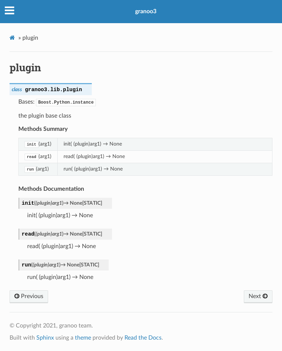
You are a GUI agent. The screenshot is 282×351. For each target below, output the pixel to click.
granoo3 (145, 11)
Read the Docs (143, 338)
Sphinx (45, 338)
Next (258, 296)
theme (83, 338)
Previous (28, 296)
